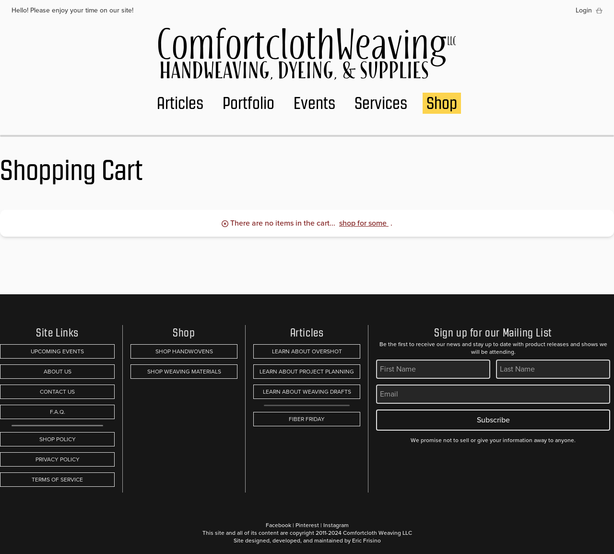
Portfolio (248, 103)
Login (584, 10)
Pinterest (307, 525)
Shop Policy (57, 439)
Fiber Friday (307, 419)
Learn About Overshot (307, 351)
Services (380, 103)
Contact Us (57, 391)
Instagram (336, 525)
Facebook (278, 525)
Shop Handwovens (184, 351)
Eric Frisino (366, 540)
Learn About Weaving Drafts (307, 391)
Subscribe (493, 419)
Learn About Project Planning (307, 371)
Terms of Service (57, 479)
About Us (57, 371)
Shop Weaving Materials (184, 371)
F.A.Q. (57, 412)
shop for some (364, 223)
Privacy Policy (57, 459)
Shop (441, 103)
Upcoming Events (57, 351)
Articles (180, 103)
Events (314, 103)
